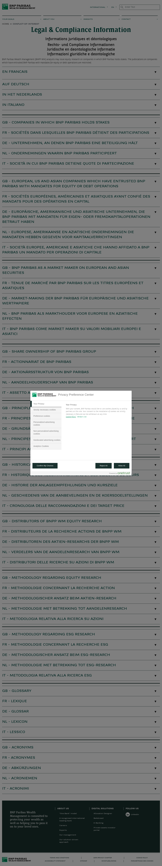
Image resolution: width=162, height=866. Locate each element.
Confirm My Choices (45, 466)
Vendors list (82, 417)
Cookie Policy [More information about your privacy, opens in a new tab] (71, 417)
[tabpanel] (97, 412)
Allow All (121, 466)
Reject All (103, 466)
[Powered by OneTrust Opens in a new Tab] (119, 473)
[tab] (45, 404)
